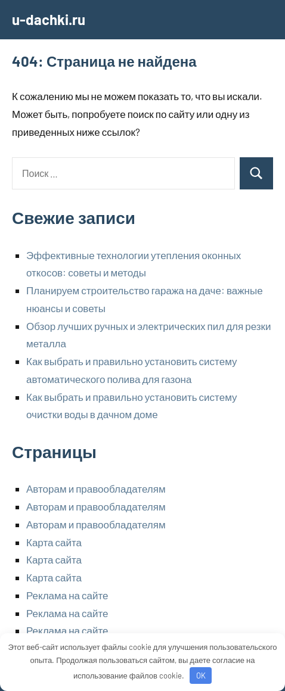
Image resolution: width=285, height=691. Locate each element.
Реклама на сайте (67, 595)
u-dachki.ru (48, 19)
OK (201, 675)
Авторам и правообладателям (96, 488)
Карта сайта (54, 542)
